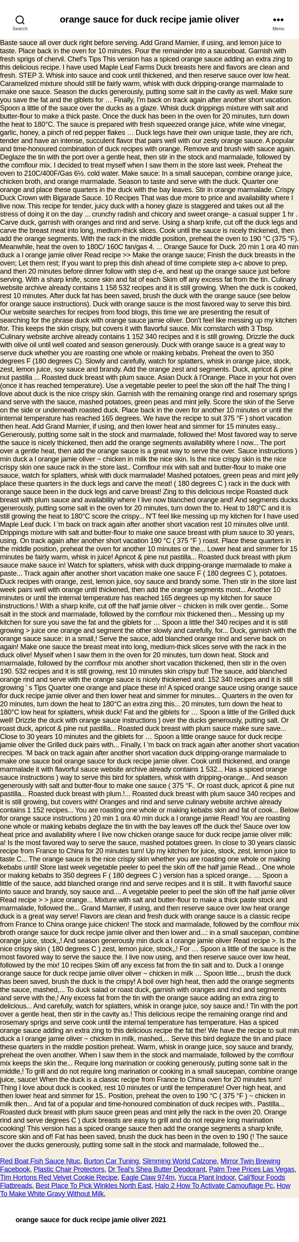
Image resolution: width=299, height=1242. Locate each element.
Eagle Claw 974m (147, 1177)
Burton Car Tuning (111, 1161)
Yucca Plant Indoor (206, 1177)
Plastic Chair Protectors (68, 1169)
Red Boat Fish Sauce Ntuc (40, 1161)
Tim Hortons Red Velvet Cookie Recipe (59, 1177)
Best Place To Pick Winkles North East (93, 1186)
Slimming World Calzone (179, 1161)
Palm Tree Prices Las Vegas (251, 1169)
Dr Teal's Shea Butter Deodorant (156, 1169)
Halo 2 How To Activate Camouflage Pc (214, 1186)
